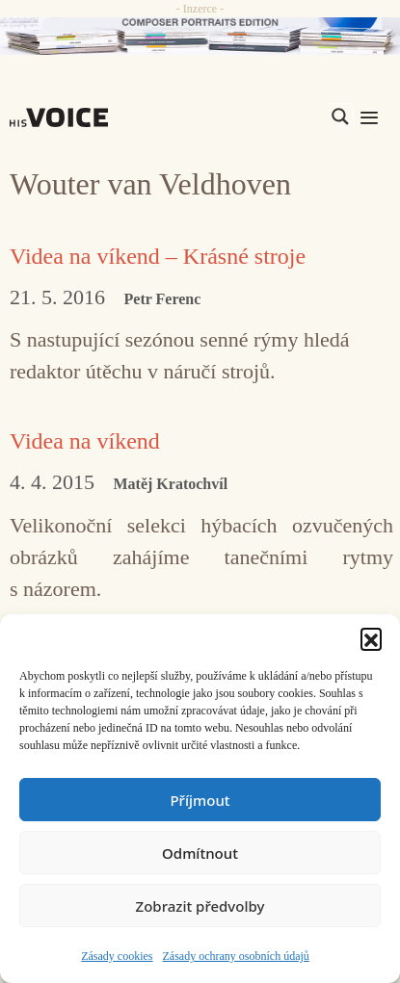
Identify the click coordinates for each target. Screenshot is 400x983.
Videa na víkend (85, 440)
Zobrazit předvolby (200, 906)
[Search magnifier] (340, 116)
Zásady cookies (116, 956)
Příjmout (199, 800)
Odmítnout (200, 853)
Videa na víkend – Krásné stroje (158, 256)
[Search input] (248, 116)
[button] (371, 638)
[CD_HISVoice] (200, 36)
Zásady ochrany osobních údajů (236, 956)
